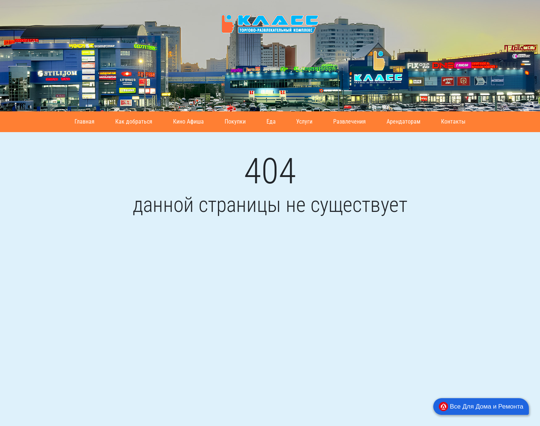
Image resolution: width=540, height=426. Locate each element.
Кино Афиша (188, 121)
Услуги (304, 121)
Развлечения (349, 121)
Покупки (235, 121)
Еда (271, 121)
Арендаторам (403, 121)
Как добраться (133, 121)
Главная (84, 121)
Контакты (453, 121)
